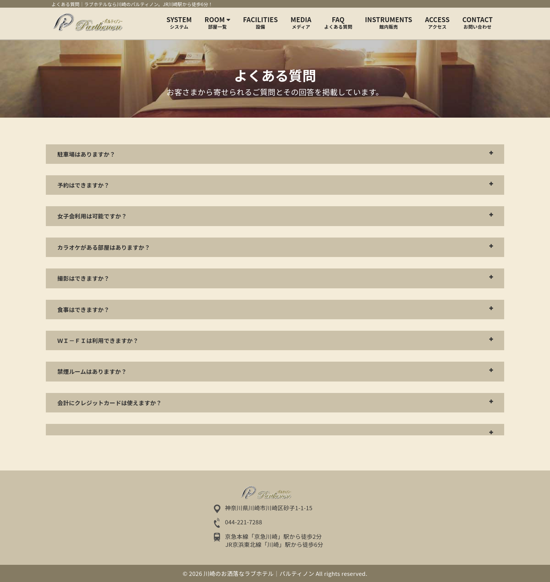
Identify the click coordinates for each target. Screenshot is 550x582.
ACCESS (437, 23)
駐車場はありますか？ (86, 154)
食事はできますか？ (83, 310)
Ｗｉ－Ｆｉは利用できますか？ (98, 340)
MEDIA (301, 23)
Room (217, 23)
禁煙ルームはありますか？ (92, 371)
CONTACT (478, 23)
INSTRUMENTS (388, 23)
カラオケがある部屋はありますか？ (103, 247)
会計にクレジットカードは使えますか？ (109, 403)
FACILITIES (260, 23)
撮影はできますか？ (83, 278)
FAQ (338, 23)
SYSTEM (179, 23)
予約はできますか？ (83, 185)
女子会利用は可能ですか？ (92, 216)
